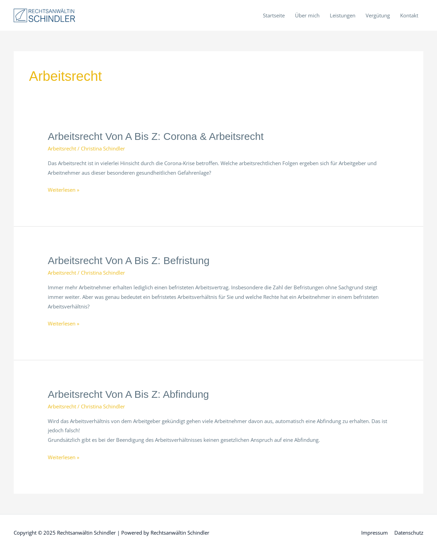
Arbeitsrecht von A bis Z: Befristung (129, 260)
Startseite (274, 15)
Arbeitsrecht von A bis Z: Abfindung (128, 394)
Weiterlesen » (63, 190)
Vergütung (378, 15)
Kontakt (409, 15)
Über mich (307, 15)
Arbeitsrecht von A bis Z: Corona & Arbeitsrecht (156, 136)
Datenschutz (408, 532)
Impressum (374, 532)
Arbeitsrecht (62, 148)
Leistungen (342, 15)
